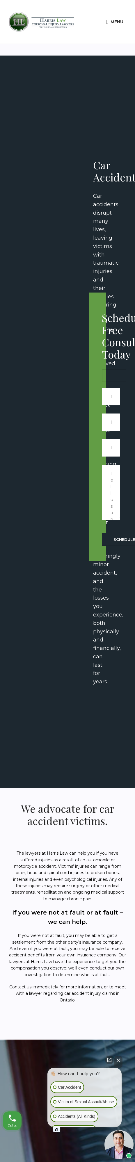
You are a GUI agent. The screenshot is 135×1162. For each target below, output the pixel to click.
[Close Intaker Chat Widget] (118, 1062)
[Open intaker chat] (56, 1129)
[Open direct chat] (109, 1060)
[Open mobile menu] (114, 22)
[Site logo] (41, 21)
